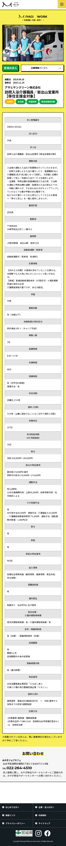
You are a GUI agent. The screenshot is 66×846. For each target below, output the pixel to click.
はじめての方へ (12, 807)
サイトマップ (44, 823)
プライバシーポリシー (15, 823)
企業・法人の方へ (46, 807)
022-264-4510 (19, 768)
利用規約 (42, 815)
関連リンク (10, 815)
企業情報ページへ (39, 67)
